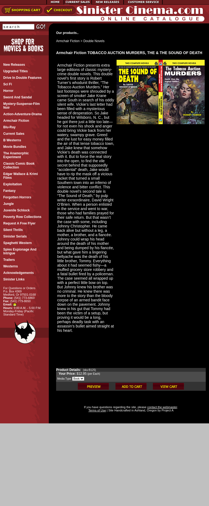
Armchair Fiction (68, 41)
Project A (167, 410)
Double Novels (93, 41)
